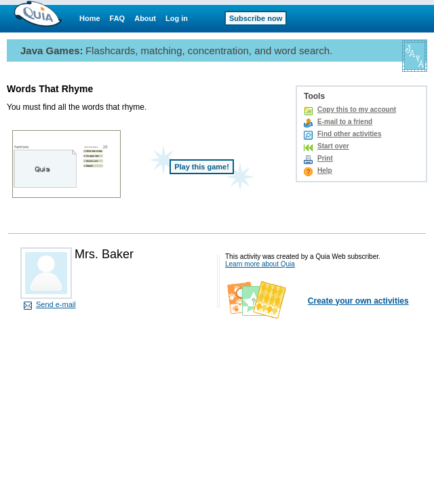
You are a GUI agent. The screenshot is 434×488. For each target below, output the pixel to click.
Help (324, 170)
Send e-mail (56, 304)
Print (325, 158)
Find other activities (349, 134)
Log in (176, 18)
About (145, 18)
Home (89, 18)
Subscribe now (255, 18)
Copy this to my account (356, 109)
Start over (333, 146)
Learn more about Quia (260, 264)
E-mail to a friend (344, 121)
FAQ (117, 18)
